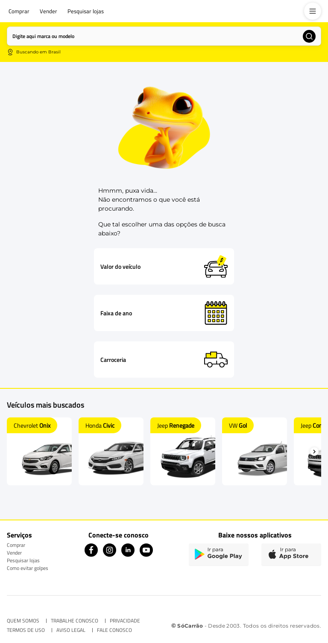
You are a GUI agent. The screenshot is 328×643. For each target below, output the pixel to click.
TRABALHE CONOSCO (74, 620)
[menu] (312, 11)
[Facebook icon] (91, 554)
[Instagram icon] (109, 554)
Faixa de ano (116, 313)
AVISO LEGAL (70, 630)
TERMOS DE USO (26, 630)
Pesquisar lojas (23, 560)
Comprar (16, 545)
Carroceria (113, 360)
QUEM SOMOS (23, 620)
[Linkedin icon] (128, 554)
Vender (14, 553)
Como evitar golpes (27, 568)
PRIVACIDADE (125, 620)
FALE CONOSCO (114, 630)
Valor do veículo (120, 267)
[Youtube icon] (146, 554)
